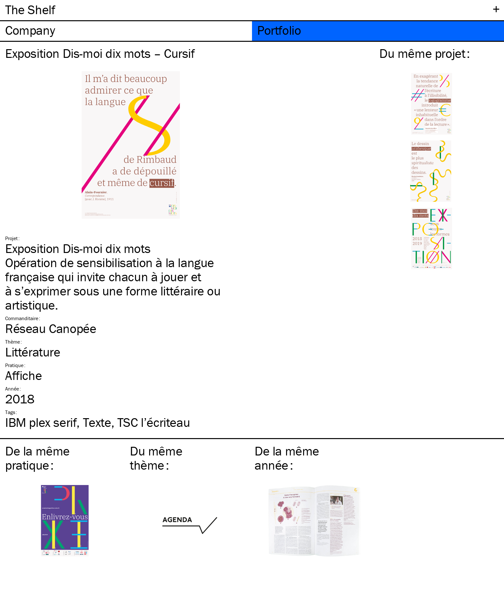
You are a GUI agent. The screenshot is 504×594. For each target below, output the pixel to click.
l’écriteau (153, 422)
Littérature (32, 352)
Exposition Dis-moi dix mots (77, 248)
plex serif (40, 422)
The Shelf (30, 9)
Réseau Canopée (50, 328)
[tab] (126, 31)
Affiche (23, 375)
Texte (97, 422)
